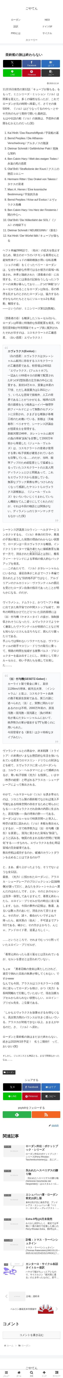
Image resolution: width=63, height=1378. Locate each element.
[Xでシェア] (12, 63)
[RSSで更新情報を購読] (46, 1114)
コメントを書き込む (31, 1335)
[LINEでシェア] (12, 73)
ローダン (9, 1072)
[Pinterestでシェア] (31, 73)
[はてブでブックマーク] (50, 63)
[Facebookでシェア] (31, 63)
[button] (50, 73)
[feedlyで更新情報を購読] (17, 1114)
